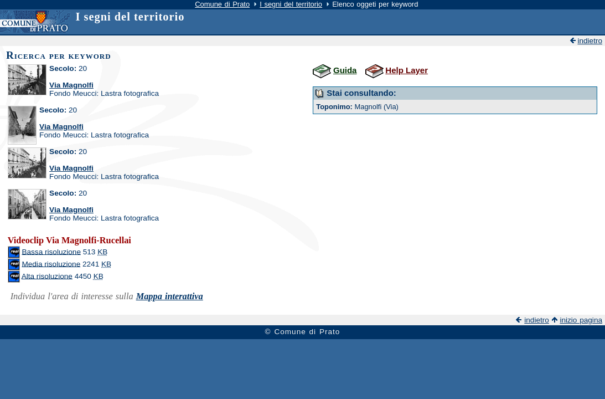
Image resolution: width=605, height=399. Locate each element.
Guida (344, 70)
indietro (589, 41)
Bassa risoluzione (51, 251)
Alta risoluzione (47, 276)
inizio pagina (581, 320)
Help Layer (406, 70)
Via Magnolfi (71, 85)
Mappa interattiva (169, 296)
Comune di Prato (222, 4)
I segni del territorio (291, 4)
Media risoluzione (51, 263)
